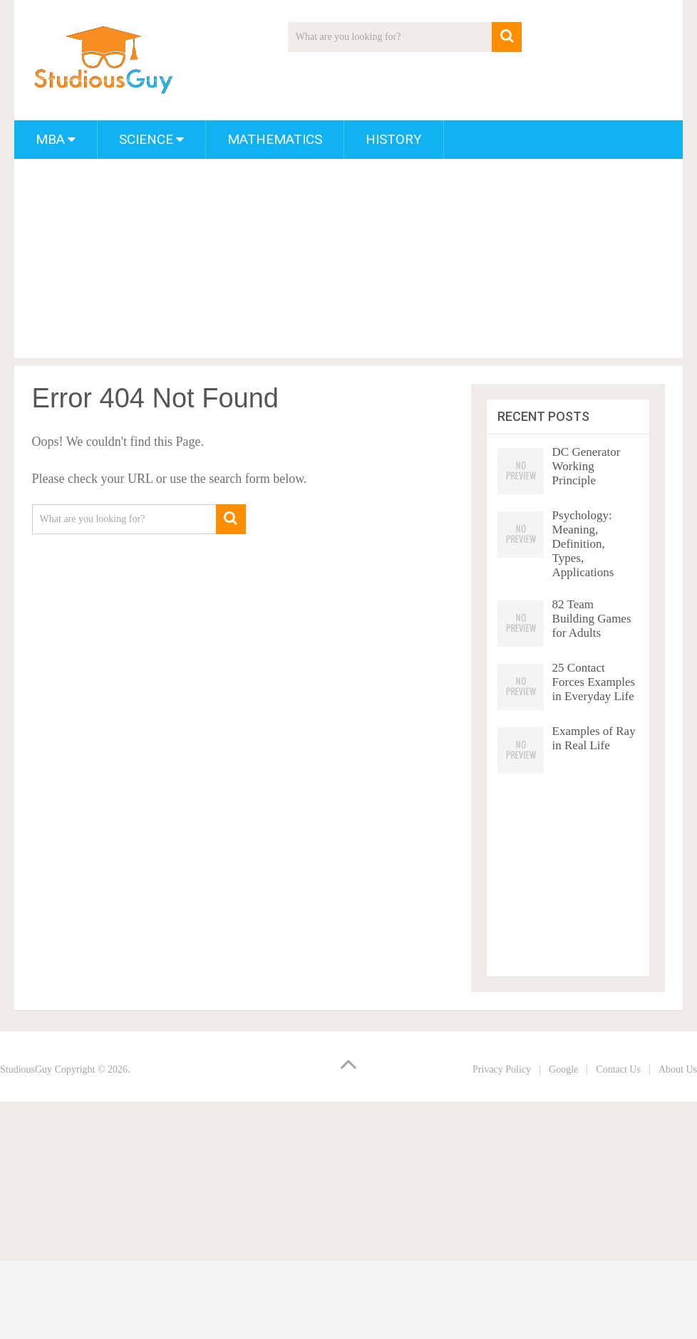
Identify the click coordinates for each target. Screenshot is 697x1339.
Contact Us (618, 1069)
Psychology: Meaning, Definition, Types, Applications (583, 544)
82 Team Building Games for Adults (591, 619)
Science (146, 139)
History (394, 139)
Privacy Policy (502, 1069)
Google (563, 1069)
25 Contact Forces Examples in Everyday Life (594, 682)
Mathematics (274, 139)
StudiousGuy (26, 1069)
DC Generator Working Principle (586, 466)
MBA (50, 139)
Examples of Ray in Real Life (594, 738)
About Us (678, 1069)
